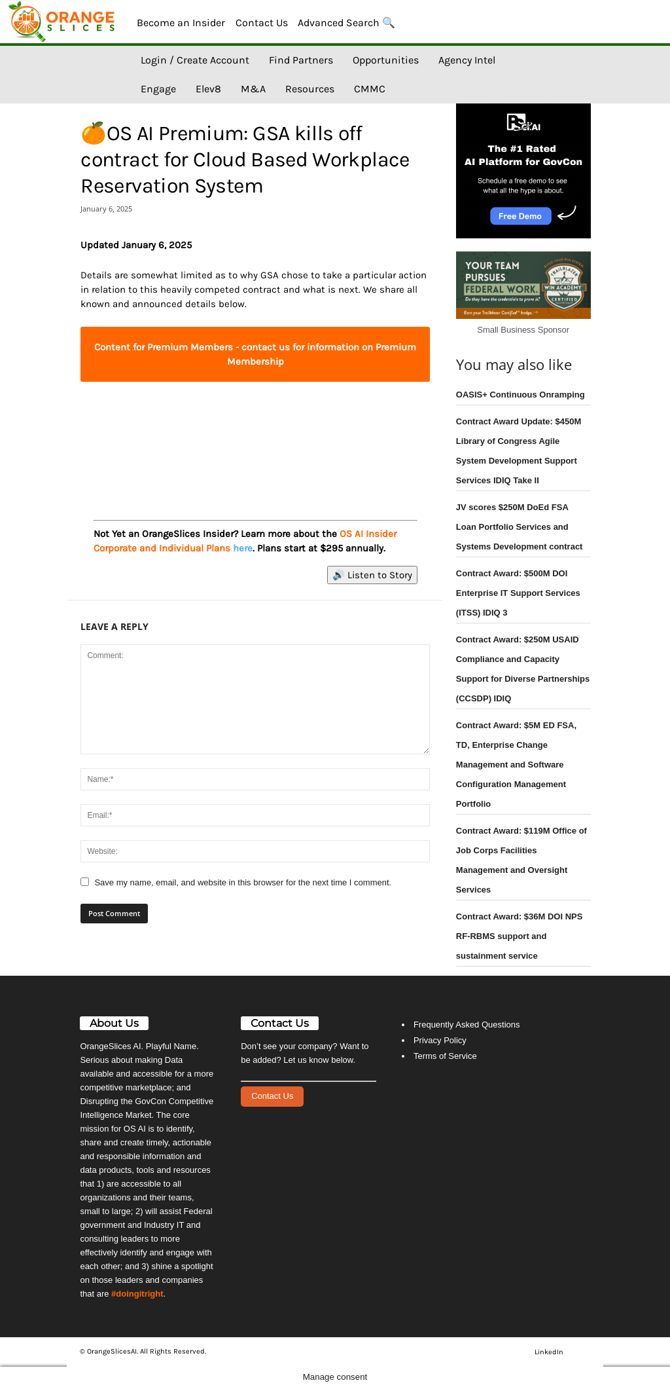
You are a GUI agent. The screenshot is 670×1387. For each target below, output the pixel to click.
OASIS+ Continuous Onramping (520, 394)
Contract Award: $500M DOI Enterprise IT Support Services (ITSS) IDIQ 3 (518, 593)
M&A (253, 89)
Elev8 (208, 89)
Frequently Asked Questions (467, 1024)
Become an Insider (181, 22)
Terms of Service (445, 1056)
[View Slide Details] (255, 436)
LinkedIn (549, 1352)
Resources (309, 89)
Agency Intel (466, 60)
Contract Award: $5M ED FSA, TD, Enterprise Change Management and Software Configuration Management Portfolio (516, 764)
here (243, 548)
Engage (158, 89)
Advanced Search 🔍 (346, 22)
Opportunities (386, 60)
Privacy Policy (440, 1040)
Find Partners (301, 60)
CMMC (369, 89)
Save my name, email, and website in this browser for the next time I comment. (242, 882)
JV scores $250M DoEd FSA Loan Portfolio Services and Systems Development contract (519, 526)
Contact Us (262, 22)
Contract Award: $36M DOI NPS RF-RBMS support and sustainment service (519, 936)
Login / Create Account (195, 60)
